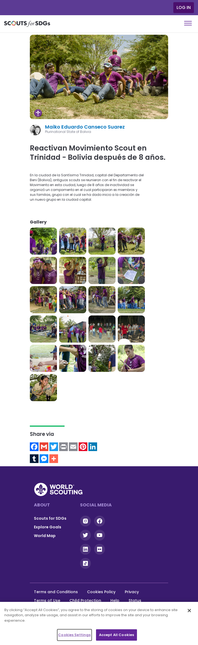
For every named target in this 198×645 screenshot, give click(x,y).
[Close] (189, 611)
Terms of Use (47, 600)
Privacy (132, 592)
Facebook (99, 521)
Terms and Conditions (56, 592)
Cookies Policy (101, 592)
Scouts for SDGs (50, 518)
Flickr (99, 549)
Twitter (85, 535)
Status (135, 600)
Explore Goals (47, 527)
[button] (43, 241)
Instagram (85, 521)
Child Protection (85, 600)
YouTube (99, 535)
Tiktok (85, 563)
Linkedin (85, 549)
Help (114, 600)
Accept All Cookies (116, 634)
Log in (184, 7)
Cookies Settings (74, 634)
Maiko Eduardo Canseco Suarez (85, 126)
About (42, 505)
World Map (45, 536)
